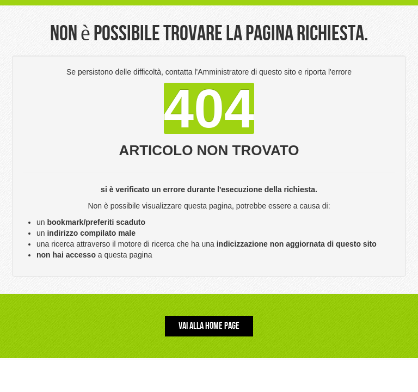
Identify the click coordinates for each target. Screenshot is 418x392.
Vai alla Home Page (209, 326)
